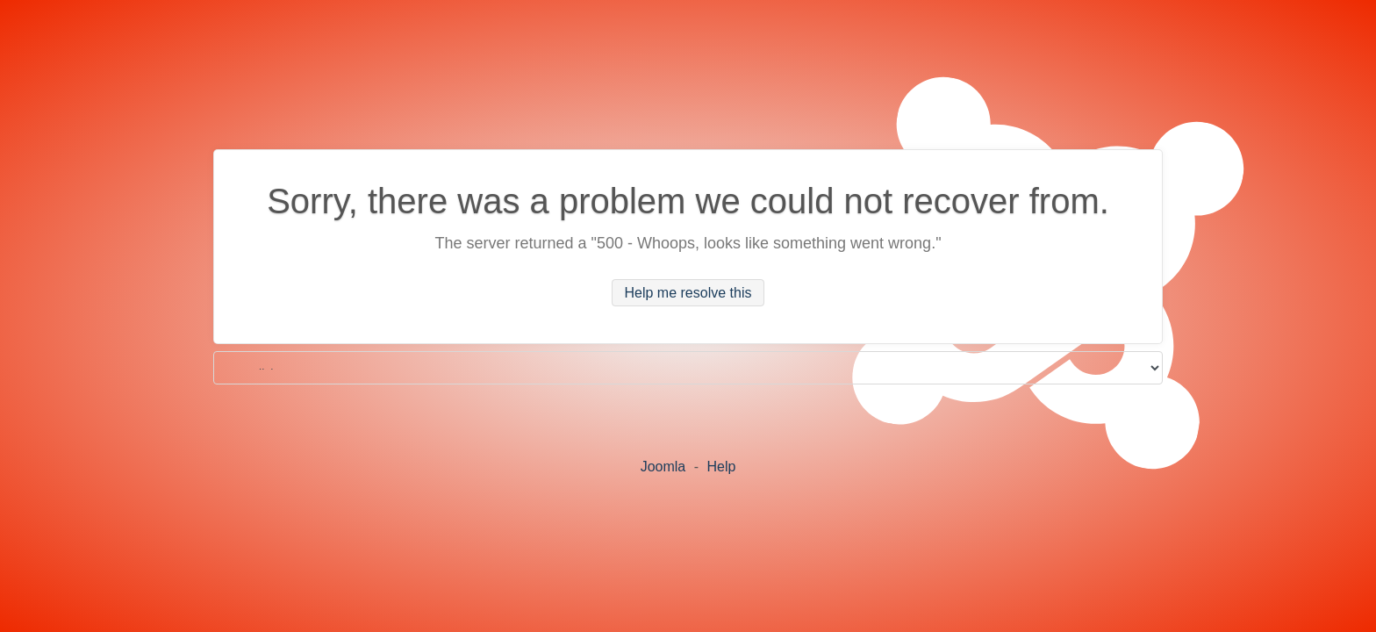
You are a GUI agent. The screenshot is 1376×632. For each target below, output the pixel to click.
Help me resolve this (688, 292)
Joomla (663, 466)
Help (720, 466)
